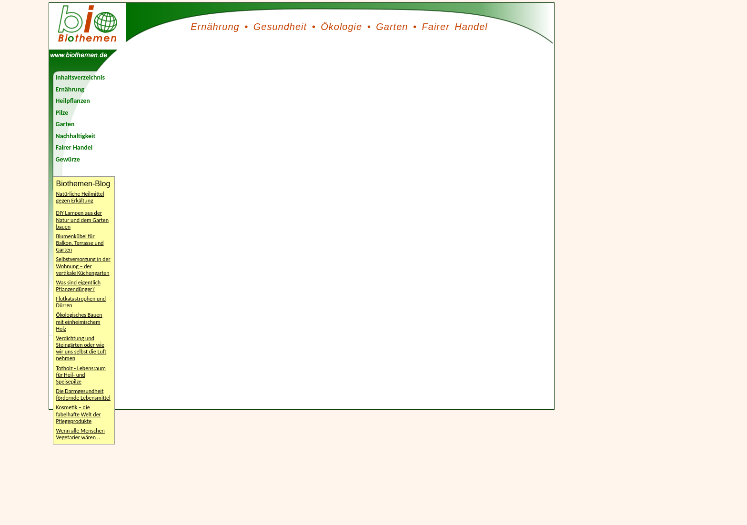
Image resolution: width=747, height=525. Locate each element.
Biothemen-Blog (83, 184)
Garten (392, 26)
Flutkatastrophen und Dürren (81, 302)
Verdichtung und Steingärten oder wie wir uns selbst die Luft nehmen (81, 348)
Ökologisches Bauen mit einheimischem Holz (79, 322)
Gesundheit (280, 26)
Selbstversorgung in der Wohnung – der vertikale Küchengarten (83, 266)
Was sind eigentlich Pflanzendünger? (78, 286)
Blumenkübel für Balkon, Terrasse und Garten (80, 243)
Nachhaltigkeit (76, 136)
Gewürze (68, 159)
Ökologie (341, 26)
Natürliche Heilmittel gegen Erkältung (80, 197)
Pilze (62, 113)
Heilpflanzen (73, 101)
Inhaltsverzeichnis (80, 77)
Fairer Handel (455, 26)
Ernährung (215, 26)
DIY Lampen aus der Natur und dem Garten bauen (82, 220)
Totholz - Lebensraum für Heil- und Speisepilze (81, 375)
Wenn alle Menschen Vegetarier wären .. (80, 434)
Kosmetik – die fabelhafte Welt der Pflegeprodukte (78, 414)
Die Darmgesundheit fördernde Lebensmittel (83, 394)
